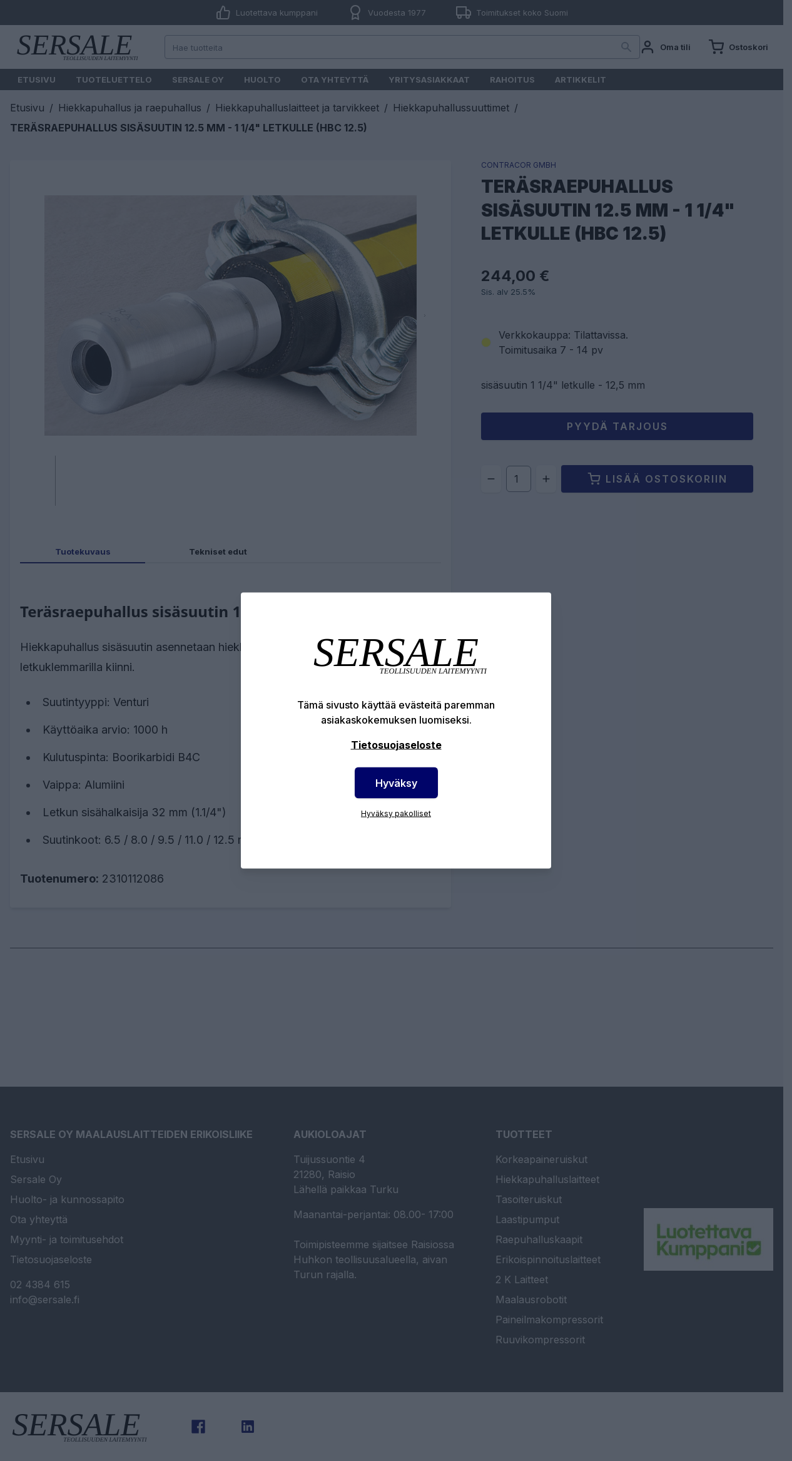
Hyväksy (396, 783)
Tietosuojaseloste (396, 745)
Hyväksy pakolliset (396, 813)
